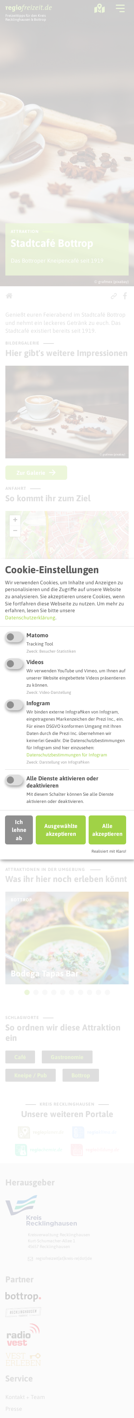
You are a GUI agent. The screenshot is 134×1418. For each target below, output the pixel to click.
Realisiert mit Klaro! (108, 851)
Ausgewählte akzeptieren (61, 830)
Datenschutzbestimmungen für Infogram (66, 754)
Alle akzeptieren (107, 830)
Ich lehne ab (19, 830)
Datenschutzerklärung (30, 617)
